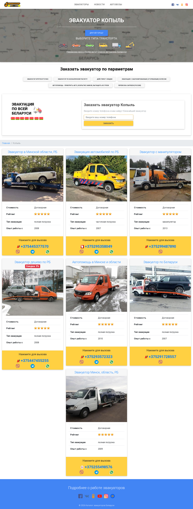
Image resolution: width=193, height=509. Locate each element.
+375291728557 (162, 356)
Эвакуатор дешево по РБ (32, 262)
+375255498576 (98, 467)
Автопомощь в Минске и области (96, 262)
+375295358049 (98, 246)
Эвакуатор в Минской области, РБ (32, 152)
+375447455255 (35, 360)
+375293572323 (98, 356)
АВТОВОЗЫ (116, 4)
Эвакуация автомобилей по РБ (96, 152)
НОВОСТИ (99, 4)
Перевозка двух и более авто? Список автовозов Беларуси (97, 52)
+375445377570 (35, 246)
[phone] (108, 117)
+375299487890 (162, 246)
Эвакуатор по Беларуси (160, 262)
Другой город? (96, 33)
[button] (63, 45)
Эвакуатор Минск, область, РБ (96, 372)
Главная (6, 143)
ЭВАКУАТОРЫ (81, 4)
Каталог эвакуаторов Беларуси (100, 505)
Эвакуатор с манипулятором (160, 152)
